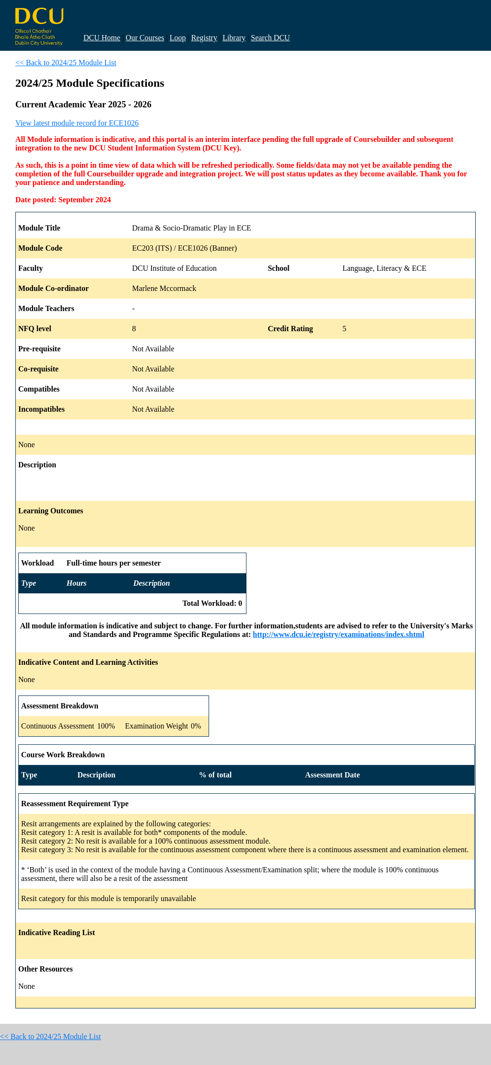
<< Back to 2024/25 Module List (65, 62)
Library (234, 38)
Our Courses (145, 38)
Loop (178, 38)
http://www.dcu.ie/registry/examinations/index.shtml (338, 634)
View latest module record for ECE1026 (77, 123)
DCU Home (101, 38)
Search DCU (270, 38)
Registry (204, 38)
